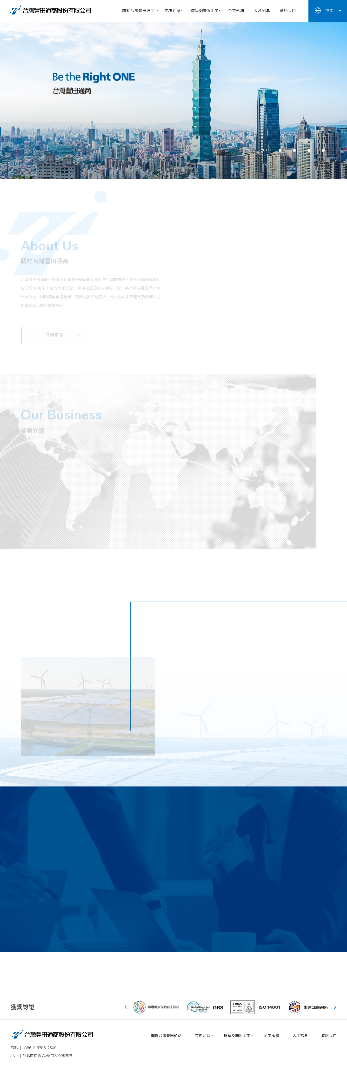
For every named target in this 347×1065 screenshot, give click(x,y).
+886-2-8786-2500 (39, 1048)
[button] (265, 150)
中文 (329, 10)
